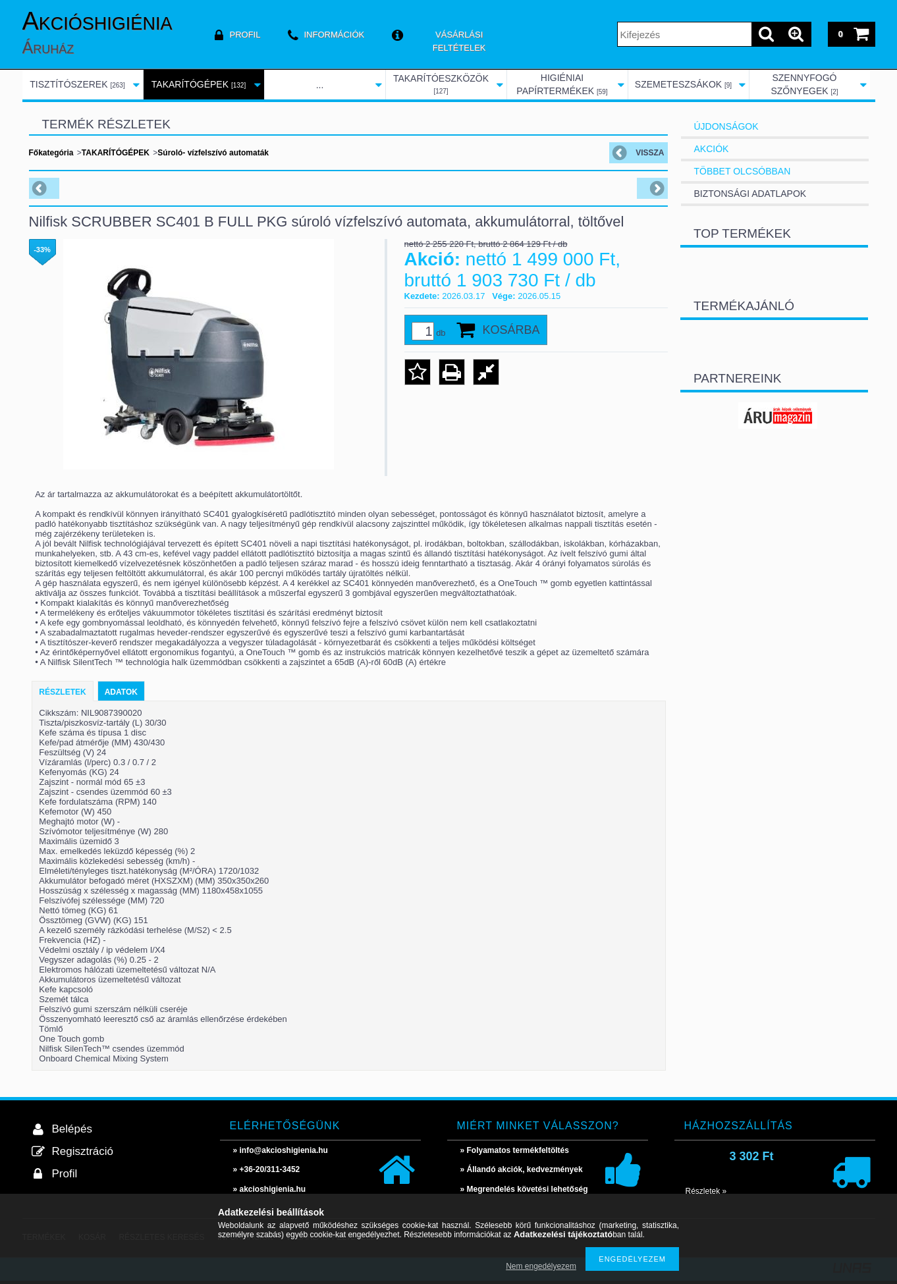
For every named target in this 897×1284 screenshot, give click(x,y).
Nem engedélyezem (541, 1266)
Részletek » (706, 1191)
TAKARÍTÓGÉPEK (198, 84)
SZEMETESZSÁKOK (683, 84)
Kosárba (511, 329)
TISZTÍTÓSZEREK (77, 84)
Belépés (72, 1129)
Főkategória (51, 152)
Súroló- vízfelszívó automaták (213, 152)
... (320, 85)
